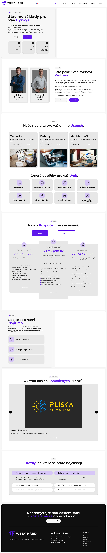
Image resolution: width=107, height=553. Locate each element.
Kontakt (101, 3)
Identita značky (83, 3)
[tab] (40, 233)
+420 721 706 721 (23, 340)
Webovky (64, 3)
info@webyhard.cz (24, 350)
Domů (56, 3)
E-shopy (73, 3)
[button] (39, 3)
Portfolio (93, 3)
